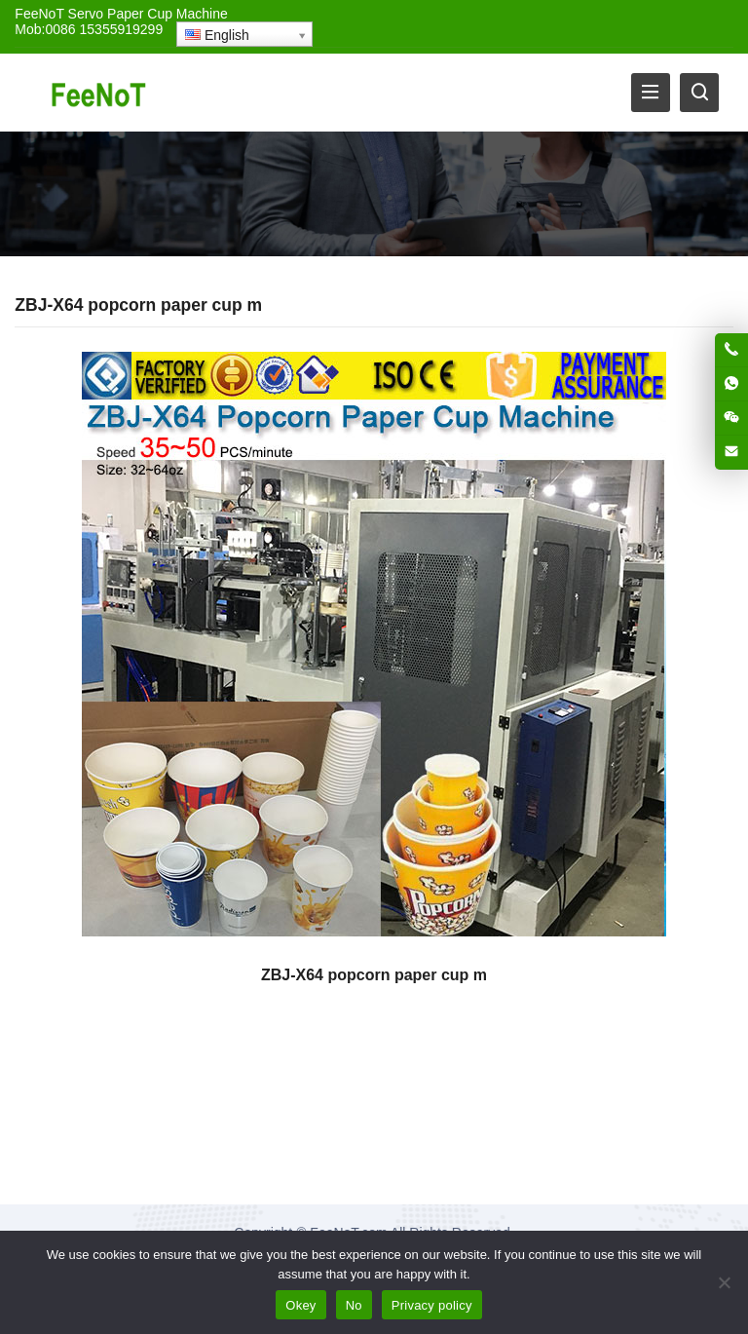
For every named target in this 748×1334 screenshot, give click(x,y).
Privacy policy (432, 1305)
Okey (300, 1305)
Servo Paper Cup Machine (148, 13)
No (354, 1305)
